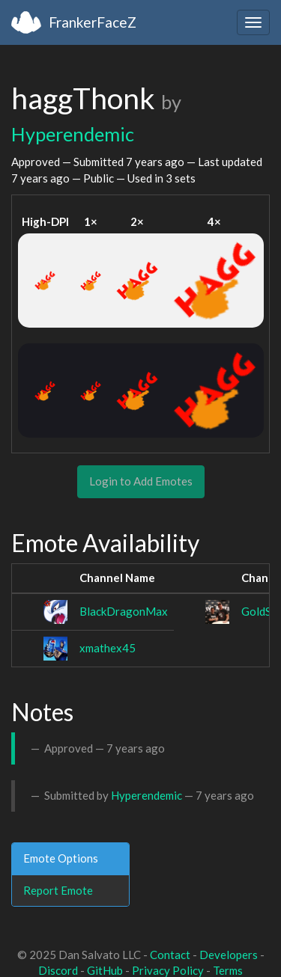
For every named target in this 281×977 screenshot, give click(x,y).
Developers (228, 954)
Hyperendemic (72, 134)
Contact (170, 954)
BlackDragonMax (123, 611)
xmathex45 (107, 648)
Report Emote (58, 890)
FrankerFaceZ (92, 22)
